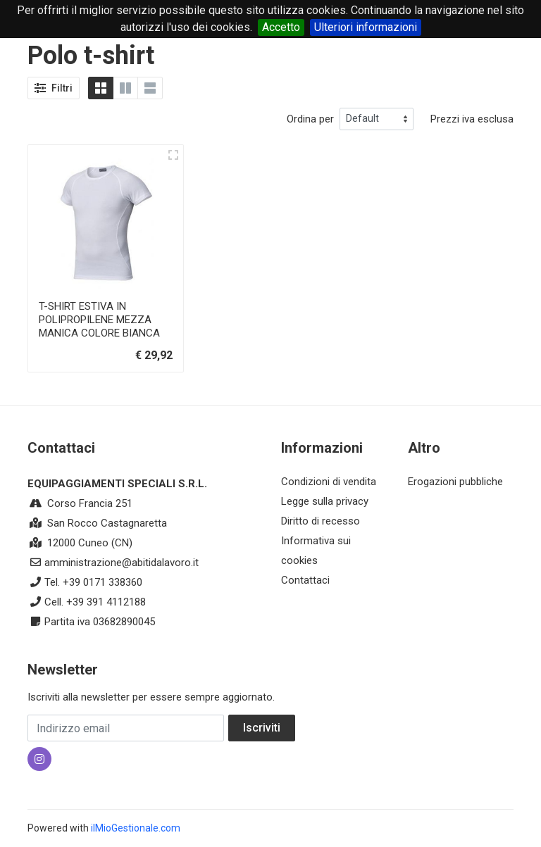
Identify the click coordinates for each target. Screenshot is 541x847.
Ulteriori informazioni (365, 27)
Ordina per (310, 119)
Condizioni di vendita (328, 481)
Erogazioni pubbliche (455, 481)
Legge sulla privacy (324, 501)
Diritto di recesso (320, 521)
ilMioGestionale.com (135, 828)
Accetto (281, 27)
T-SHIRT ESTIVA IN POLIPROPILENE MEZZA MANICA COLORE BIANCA (99, 319)
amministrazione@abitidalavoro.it (121, 562)
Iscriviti (261, 727)
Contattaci (305, 580)
